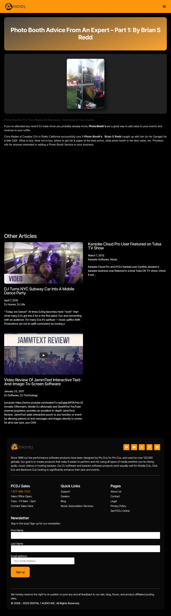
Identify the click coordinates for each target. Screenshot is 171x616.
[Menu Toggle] (164, 6)
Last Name (17, 543)
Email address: (42, 559)
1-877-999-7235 (20, 491)
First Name (17, 530)
